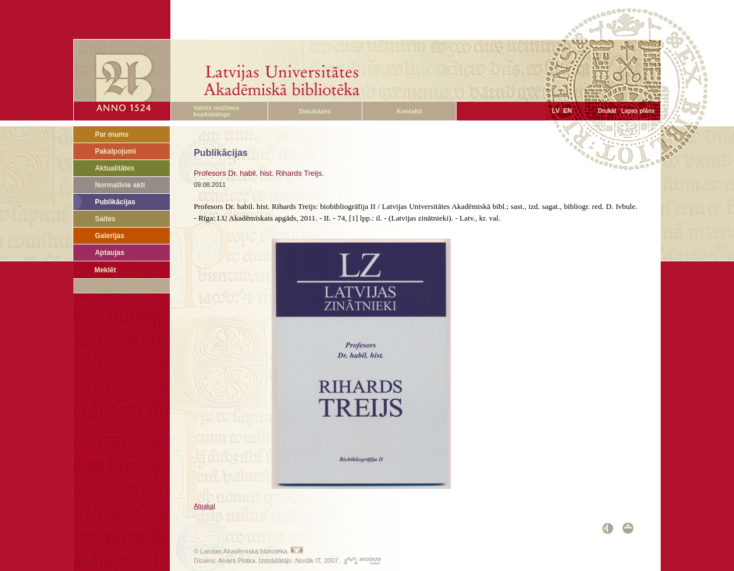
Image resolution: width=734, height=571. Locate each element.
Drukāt (607, 111)
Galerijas (109, 236)
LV (556, 110)
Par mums (112, 134)
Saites (105, 219)
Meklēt (105, 270)
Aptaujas (109, 253)
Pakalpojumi (115, 151)
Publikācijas (115, 202)
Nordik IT (307, 560)
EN (567, 110)
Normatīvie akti (120, 185)
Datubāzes (315, 111)
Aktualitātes (114, 168)
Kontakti (409, 111)
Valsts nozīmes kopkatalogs (216, 111)
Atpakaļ (204, 505)
